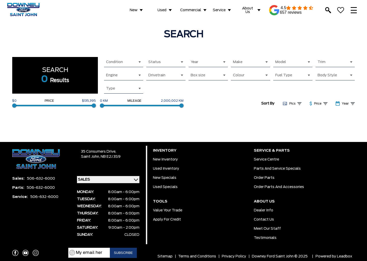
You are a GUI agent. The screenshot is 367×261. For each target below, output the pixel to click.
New (133, 10)
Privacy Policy (234, 256)
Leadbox (344, 256)
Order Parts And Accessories (279, 187)
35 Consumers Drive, (98, 151)
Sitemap (165, 256)
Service (219, 10)
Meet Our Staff (267, 228)
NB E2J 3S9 (111, 156)
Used (162, 10)
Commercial (190, 10)
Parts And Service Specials (277, 168)
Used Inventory (166, 168)
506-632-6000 (41, 178)
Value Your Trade (167, 210)
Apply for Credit (167, 219)
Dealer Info (263, 210)
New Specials (164, 178)
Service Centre (266, 159)
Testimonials (265, 238)
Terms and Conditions (197, 256)
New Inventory (165, 159)
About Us (247, 10)
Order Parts (264, 178)
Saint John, (91, 156)
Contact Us (264, 219)
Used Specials (165, 187)
